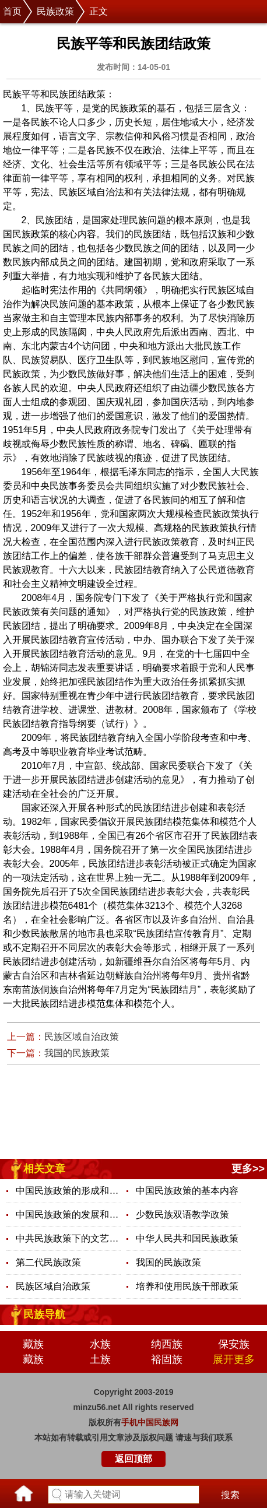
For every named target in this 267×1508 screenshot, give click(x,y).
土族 (100, 1359)
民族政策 (55, 11)
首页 (12, 11)
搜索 (230, 1495)
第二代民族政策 (48, 1262)
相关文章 (44, 1169)
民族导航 (44, 1314)
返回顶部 (133, 1459)
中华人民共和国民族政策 (187, 1238)
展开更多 (234, 1359)
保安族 (234, 1344)
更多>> (248, 1169)
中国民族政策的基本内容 (187, 1191)
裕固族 (166, 1359)
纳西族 (166, 1344)
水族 (100, 1344)
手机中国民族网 (149, 1422)
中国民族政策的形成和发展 (68, 1191)
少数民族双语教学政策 (182, 1214)
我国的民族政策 (77, 1053)
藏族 (33, 1344)
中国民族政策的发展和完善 (68, 1214)
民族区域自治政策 (81, 1037)
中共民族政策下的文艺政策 (68, 1238)
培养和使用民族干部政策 (187, 1286)
